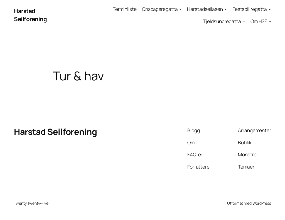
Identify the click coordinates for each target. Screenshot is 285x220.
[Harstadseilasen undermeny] (225, 9)
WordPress (261, 203)
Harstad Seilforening (30, 15)
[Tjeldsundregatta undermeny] (243, 20)
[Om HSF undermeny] (269, 20)
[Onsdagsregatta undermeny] (180, 9)
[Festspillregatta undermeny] (269, 9)
